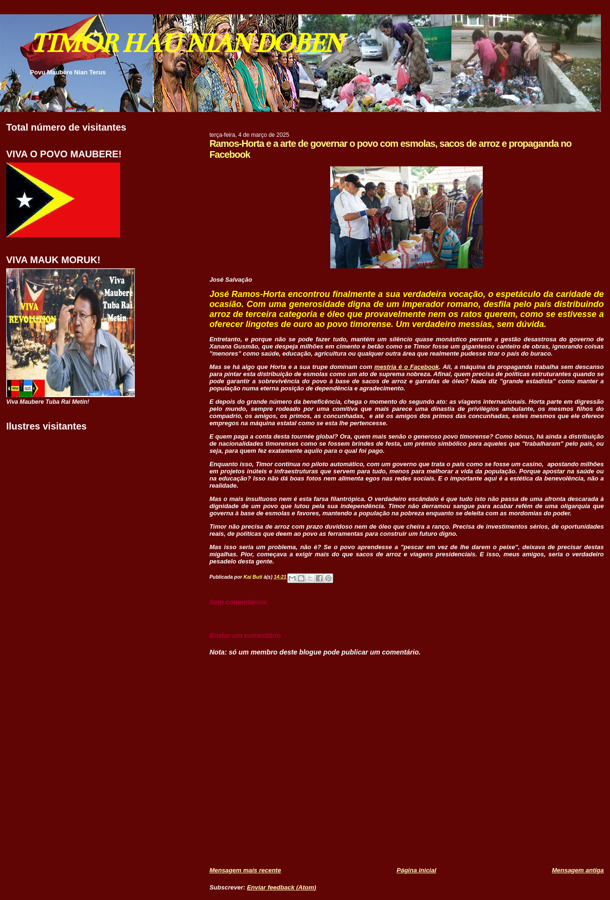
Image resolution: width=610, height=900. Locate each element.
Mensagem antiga (578, 870)
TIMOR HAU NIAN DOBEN (186, 43)
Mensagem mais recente (245, 870)
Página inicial (416, 870)
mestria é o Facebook (407, 366)
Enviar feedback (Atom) (281, 887)
